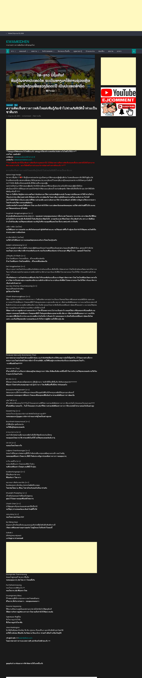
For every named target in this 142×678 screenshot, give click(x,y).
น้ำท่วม (62, 558)
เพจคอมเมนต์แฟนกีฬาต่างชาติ (24, 95)
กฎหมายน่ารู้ (77, 20)
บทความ (34, 20)
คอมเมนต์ (22, 20)
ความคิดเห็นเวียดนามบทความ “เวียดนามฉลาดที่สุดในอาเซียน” (86, 639)
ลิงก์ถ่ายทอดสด (47, 20)
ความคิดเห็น (31, 558)
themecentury (41, 665)
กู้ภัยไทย (23, 558)
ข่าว (12, 20)
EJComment (26, 85)
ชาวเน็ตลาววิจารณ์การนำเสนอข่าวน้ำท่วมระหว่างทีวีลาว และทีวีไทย (19, 639)
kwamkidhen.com (25, 514)
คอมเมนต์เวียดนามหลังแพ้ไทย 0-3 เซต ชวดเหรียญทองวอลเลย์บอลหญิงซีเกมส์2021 (81, 615)
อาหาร (119, 20)
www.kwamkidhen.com (23, 98)
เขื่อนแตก (75, 558)
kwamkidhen (17, 10)
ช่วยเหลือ (45, 558)
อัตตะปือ (68, 558)
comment (16, 558)
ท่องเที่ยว (101, 20)
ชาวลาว (57, 558)
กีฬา (8, 591)
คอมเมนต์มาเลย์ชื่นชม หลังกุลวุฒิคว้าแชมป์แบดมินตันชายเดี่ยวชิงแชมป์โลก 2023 (20, 597)
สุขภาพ (110, 20)
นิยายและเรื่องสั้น (64, 20)
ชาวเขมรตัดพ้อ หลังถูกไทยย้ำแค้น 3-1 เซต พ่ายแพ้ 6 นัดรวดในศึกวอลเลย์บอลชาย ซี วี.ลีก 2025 (50, 616)
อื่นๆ (16, 74)
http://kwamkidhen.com (34, 569)
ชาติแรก (51, 558)
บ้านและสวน (90, 20)
